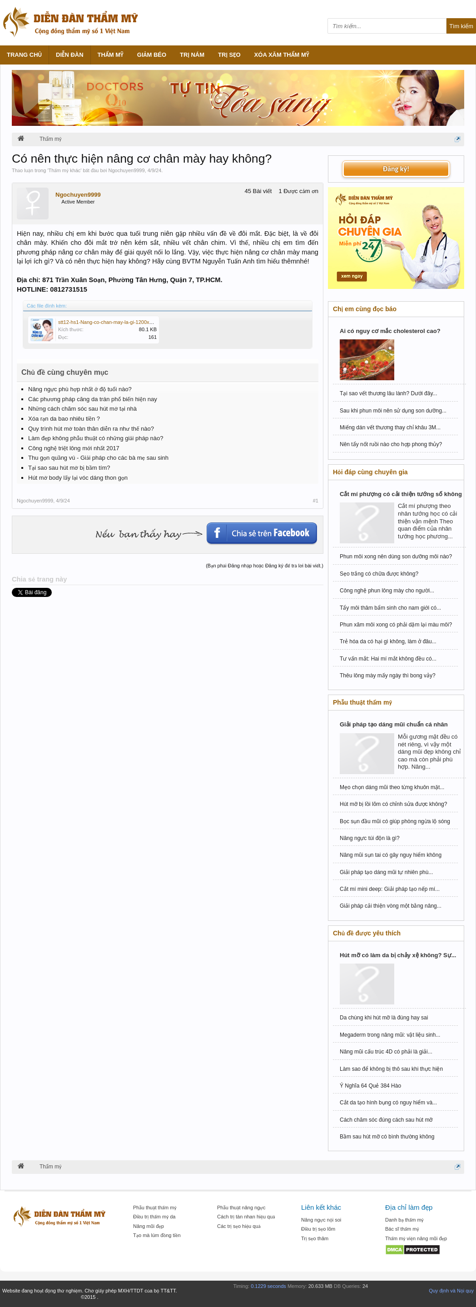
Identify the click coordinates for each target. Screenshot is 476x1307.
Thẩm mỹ (111, 54)
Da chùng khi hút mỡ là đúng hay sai (384, 1017)
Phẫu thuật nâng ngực (241, 1207)
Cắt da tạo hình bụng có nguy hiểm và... (388, 1102)
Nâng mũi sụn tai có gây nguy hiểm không (390, 855)
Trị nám (192, 54)
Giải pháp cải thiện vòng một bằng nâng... (390, 906)
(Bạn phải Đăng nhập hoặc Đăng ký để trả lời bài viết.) (264, 565)
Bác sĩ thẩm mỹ (402, 1229)
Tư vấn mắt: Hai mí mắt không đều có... (388, 659)
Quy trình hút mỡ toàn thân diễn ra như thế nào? (91, 428)
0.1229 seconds (268, 1286)
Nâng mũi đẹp (148, 1226)
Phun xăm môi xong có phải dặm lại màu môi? (396, 624)
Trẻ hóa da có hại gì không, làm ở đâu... (388, 641)
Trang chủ (24, 54)
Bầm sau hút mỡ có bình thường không (387, 1136)
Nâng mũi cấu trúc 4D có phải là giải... (386, 1052)
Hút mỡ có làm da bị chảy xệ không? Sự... (398, 955)
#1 (315, 500)
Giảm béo (151, 54)
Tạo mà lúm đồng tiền (157, 1235)
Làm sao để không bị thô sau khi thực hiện (391, 1069)
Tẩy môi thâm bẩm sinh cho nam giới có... (390, 608)
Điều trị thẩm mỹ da (154, 1216)
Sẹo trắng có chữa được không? (379, 574)
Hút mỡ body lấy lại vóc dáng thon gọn (78, 477)
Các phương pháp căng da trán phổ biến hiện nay (92, 399)
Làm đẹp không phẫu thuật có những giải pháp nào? (96, 438)
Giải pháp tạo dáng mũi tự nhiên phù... (386, 872)
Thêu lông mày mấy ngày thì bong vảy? (388, 675)
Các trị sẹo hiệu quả (239, 1226)
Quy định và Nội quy (451, 1290)
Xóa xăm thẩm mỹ (281, 54)
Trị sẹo (229, 54)
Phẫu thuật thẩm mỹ (154, 1207)
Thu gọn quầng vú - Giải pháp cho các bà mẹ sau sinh (98, 457)
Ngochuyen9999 (126, 170)
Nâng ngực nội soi (321, 1220)
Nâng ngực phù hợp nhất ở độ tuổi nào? (80, 389)
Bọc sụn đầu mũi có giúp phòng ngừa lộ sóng (395, 821)
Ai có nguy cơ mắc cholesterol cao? (390, 331)
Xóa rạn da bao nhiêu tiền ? (64, 418)
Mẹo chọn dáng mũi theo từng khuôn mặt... (392, 787)
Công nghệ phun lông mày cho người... (387, 590)
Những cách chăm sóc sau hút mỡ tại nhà (82, 408)
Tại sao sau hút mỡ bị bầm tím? (69, 467)
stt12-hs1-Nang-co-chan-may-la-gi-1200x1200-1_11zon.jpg (123, 322)
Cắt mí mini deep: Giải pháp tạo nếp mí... (390, 889)
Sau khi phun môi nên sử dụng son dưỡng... (393, 411)
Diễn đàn (70, 54)
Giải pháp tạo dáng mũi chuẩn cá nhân (394, 724)
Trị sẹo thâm (314, 1238)
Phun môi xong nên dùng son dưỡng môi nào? (396, 556)
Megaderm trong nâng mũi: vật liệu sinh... (390, 1035)
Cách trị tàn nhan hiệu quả (246, 1216)
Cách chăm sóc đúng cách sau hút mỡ (386, 1120)
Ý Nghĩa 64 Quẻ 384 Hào (370, 1086)
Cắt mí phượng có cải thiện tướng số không (401, 494)
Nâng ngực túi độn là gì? (370, 838)
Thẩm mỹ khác (65, 170)
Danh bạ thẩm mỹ (404, 1220)
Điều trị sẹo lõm (318, 1229)
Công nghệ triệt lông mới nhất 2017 (73, 448)
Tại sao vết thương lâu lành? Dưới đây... (388, 393)
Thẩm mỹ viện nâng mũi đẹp (416, 1238)
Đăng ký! (396, 168)
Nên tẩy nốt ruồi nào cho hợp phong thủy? (391, 444)
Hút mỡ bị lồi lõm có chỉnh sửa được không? (393, 804)
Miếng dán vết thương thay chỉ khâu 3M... (390, 427)
